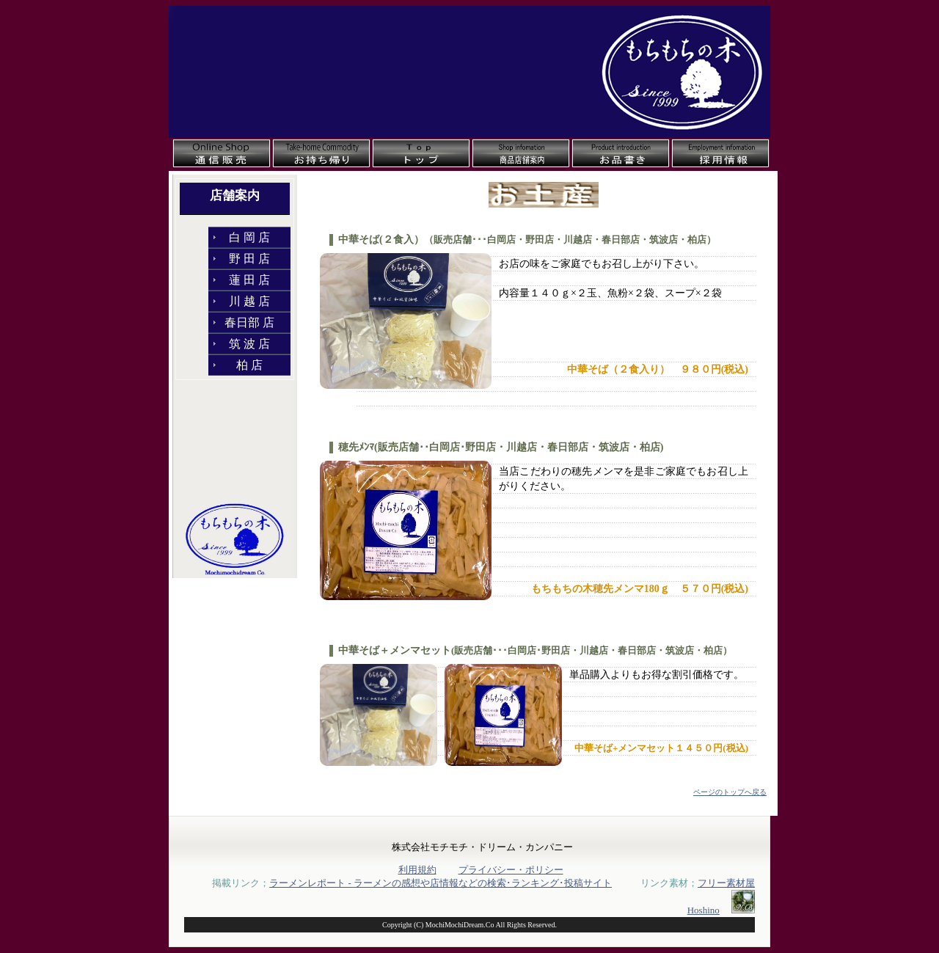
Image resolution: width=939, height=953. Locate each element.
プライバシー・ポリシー (510, 869)
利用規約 (417, 869)
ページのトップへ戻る (730, 792)
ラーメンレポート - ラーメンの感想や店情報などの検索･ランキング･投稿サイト (440, 882)
